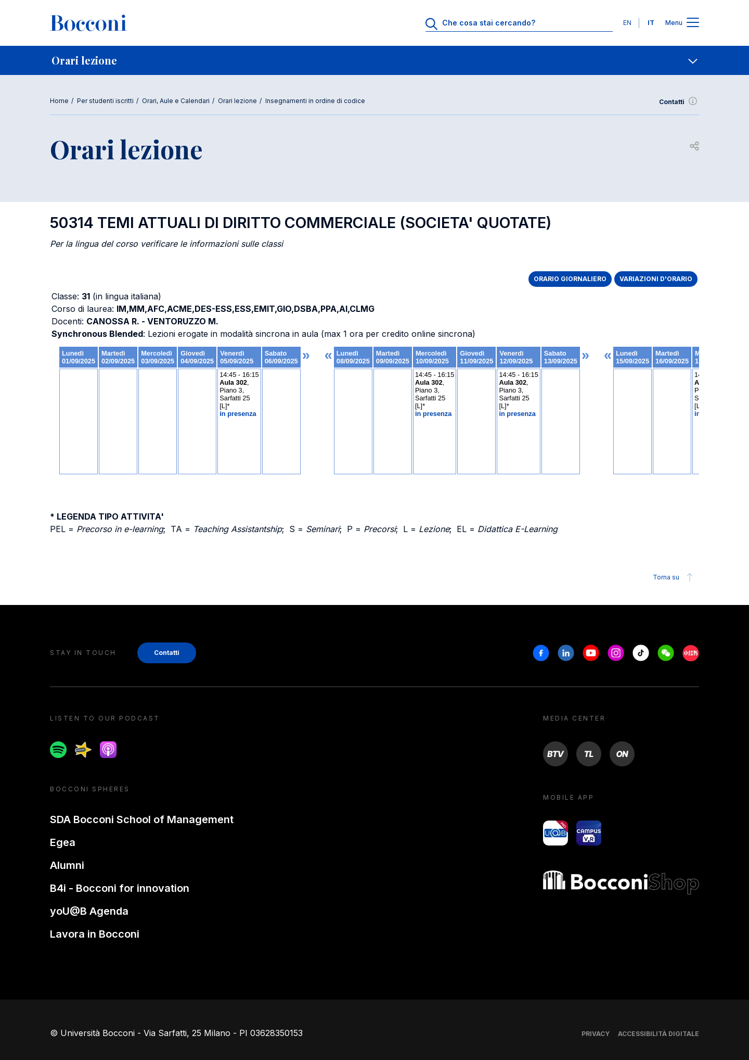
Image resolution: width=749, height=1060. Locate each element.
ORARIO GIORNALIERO (570, 279)
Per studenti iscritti (105, 101)
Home (59, 101)
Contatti (679, 102)
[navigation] (374, 60)
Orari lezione (237, 101)
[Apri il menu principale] (693, 23)
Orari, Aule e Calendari (176, 101)
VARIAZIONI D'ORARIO (655, 279)
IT (651, 23)
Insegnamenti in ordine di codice (315, 101)
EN (627, 23)
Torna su (674, 577)
